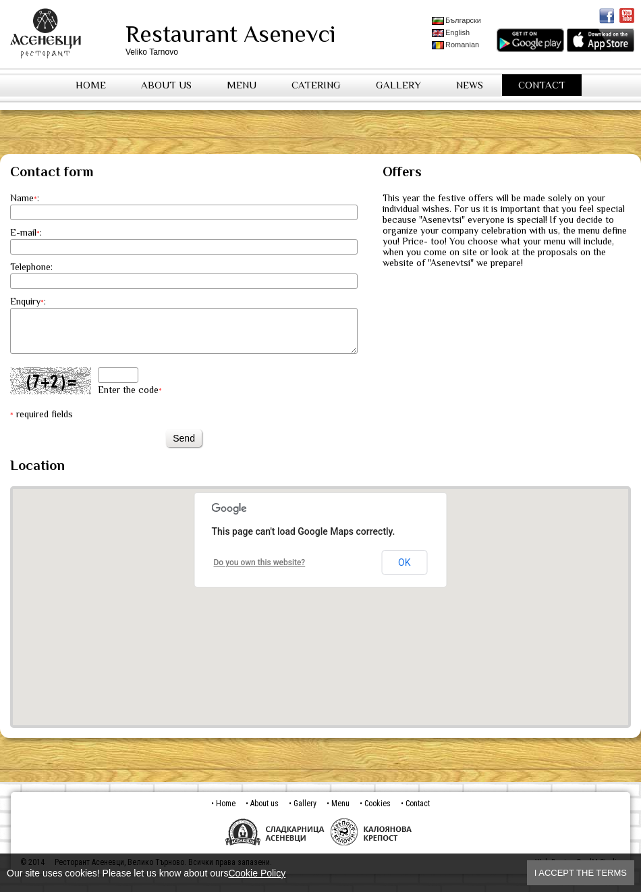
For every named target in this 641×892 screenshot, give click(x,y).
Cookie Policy (256, 873)
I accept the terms (580, 873)
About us (166, 84)
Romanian (455, 45)
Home (91, 84)
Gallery (398, 84)
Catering (316, 84)
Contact (541, 84)
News (469, 84)
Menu (241, 84)
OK (404, 570)
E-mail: (26, 232)
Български (456, 20)
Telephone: (31, 266)
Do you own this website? (260, 570)
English (451, 32)
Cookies (377, 811)
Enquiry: (28, 301)
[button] (320, 602)
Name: (24, 197)
